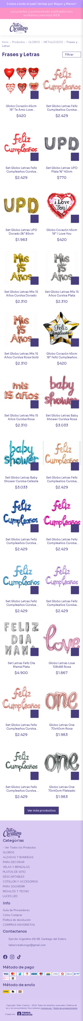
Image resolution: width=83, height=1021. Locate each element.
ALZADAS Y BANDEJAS (18, 857)
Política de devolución (17, 920)
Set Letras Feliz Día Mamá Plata (21, 665)
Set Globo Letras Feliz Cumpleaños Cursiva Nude (62, 479)
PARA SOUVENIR (14, 886)
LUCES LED (10, 896)
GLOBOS (36, 42)
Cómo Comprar (12, 915)
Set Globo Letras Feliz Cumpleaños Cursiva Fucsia (62, 541)
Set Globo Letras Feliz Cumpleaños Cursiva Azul (21, 541)
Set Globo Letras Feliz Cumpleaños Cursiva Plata (21, 788)
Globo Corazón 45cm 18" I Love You (61, 231)
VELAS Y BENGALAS (16, 867)
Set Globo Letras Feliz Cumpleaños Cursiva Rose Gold (62, 108)
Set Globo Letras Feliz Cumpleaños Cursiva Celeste (21, 603)
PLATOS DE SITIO (14, 872)
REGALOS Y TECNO (16, 891)
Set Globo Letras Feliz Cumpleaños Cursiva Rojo (21, 169)
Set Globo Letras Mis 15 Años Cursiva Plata (62, 293)
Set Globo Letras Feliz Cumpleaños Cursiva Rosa (21, 726)
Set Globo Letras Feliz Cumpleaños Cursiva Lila (62, 603)
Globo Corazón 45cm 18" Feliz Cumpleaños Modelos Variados (61, 355)
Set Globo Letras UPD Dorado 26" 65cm (21, 231)
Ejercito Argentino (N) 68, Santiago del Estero (34, 939)
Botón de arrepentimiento (65, 1008)
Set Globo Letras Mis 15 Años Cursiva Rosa (21, 417)
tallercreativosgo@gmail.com (24, 945)
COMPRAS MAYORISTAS (19, 925)
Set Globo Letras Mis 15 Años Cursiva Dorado (21, 293)
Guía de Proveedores (16, 910)
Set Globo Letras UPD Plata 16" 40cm (62, 169)
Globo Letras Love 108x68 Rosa (62, 665)
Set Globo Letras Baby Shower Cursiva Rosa (62, 417)
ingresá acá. (46, 1008)
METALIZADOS (55, 42)
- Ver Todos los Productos (19, 847)
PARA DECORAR (13, 862)
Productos (20, 42)
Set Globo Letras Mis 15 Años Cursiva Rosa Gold (21, 355)
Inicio (7, 42)
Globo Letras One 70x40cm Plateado (61, 788)
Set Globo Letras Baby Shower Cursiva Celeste (21, 479)
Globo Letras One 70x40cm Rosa (62, 726)
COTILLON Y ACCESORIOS (20, 882)
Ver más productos (41, 810)
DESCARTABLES (13, 877)
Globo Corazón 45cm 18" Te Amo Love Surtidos (21, 108)
